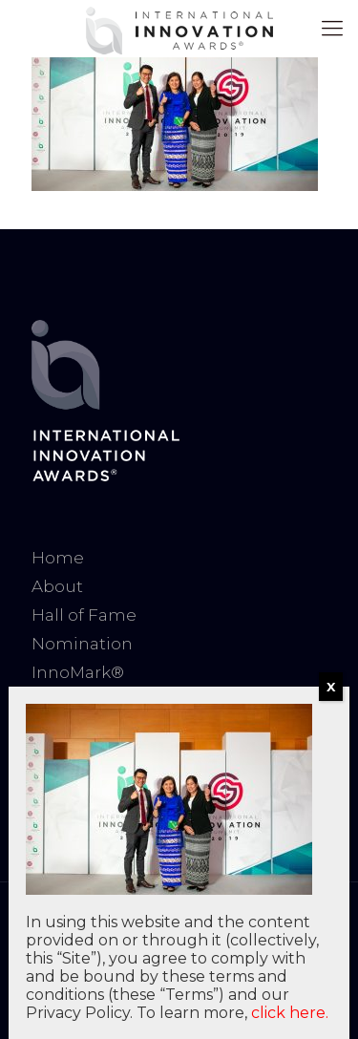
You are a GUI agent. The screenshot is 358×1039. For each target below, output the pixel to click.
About (57, 586)
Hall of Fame (84, 615)
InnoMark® (78, 672)
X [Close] (330, 686)
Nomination (82, 643)
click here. (289, 1013)
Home (58, 557)
